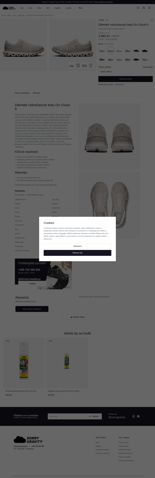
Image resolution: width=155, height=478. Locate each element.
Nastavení (77, 246)
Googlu (63, 233)
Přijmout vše (77, 253)
